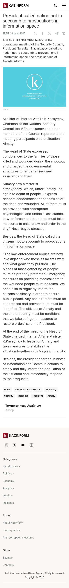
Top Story (51, 389)
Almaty (51, 395)
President (38, 395)
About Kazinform (13, 522)
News (7, 389)
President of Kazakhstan (28, 389)
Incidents (23, 395)
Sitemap (8, 557)
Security (8, 395)
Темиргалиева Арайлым (23, 405)
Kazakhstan (10, 466)
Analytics (8, 488)
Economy (8, 480)
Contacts (8, 564)
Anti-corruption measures (18, 537)
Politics (7, 473)
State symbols (11, 530)
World (6, 495)
